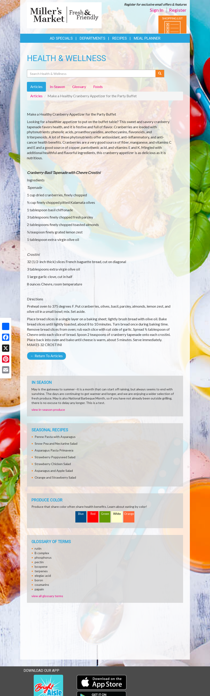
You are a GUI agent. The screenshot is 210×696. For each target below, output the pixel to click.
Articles (36, 96)
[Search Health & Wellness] (91, 73)
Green (105, 513)
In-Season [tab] (57, 86)
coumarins (42, 585)
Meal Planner (147, 38)
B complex (42, 553)
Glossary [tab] (79, 86)
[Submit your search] (159, 73)
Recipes (119, 38)
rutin (38, 548)
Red (93, 513)
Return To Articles (46, 356)
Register (177, 10)
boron (39, 580)
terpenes (41, 571)
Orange (129, 513)
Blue (81, 513)
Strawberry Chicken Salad (53, 464)
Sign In (156, 10)
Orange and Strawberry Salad (55, 477)
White (117, 513)
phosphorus (43, 557)
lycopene (41, 566)
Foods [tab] (98, 86)
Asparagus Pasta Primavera (54, 450)
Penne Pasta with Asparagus (55, 437)
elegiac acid (43, 575)
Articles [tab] (36, 86)
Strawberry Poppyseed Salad (55, 457)
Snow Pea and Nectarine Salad (56, 443)
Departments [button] (92, 38)
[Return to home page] (64, 15)
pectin (39, 562)
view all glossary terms (47, 596)
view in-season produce (48, 409)
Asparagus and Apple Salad (54, 471)
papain (39, 589)
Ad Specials (61, 38)
